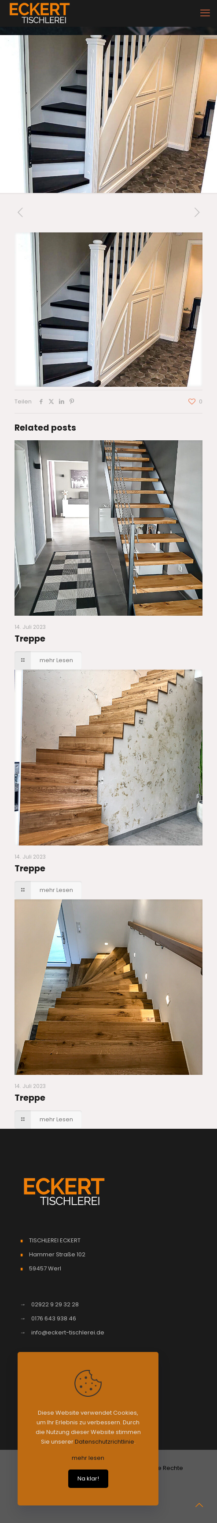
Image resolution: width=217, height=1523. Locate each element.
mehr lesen (88, 1458)
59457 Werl (45, 1268)
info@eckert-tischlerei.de (67, 1332)
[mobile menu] (205, 13)
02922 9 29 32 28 (55, 1304)
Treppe (30, 639)
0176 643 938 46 (53, 1318)
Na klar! (88, 1478)
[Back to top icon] (199, 1505)
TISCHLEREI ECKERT (55, 1240)
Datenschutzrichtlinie (104, 1441)
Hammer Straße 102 (57, 1254)
